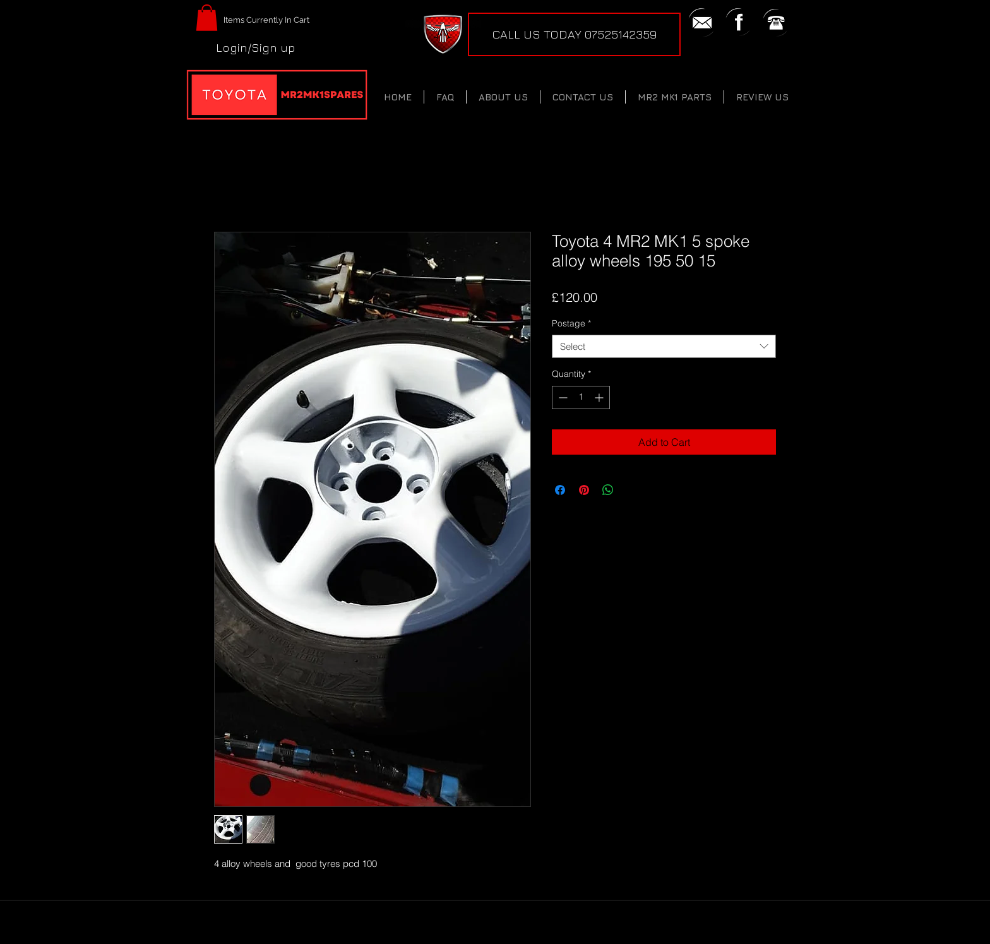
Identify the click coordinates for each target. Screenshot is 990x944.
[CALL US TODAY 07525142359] (574, 34)
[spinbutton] (581, 397)
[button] (207, 17)
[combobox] (664, 347)
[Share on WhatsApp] (608, 490)
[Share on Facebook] (560, 490)
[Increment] (600, 397)
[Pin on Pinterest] (584, 490)
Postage (571, 323)
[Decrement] (562, 397)
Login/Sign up (255, 47)
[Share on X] (632, 490)
